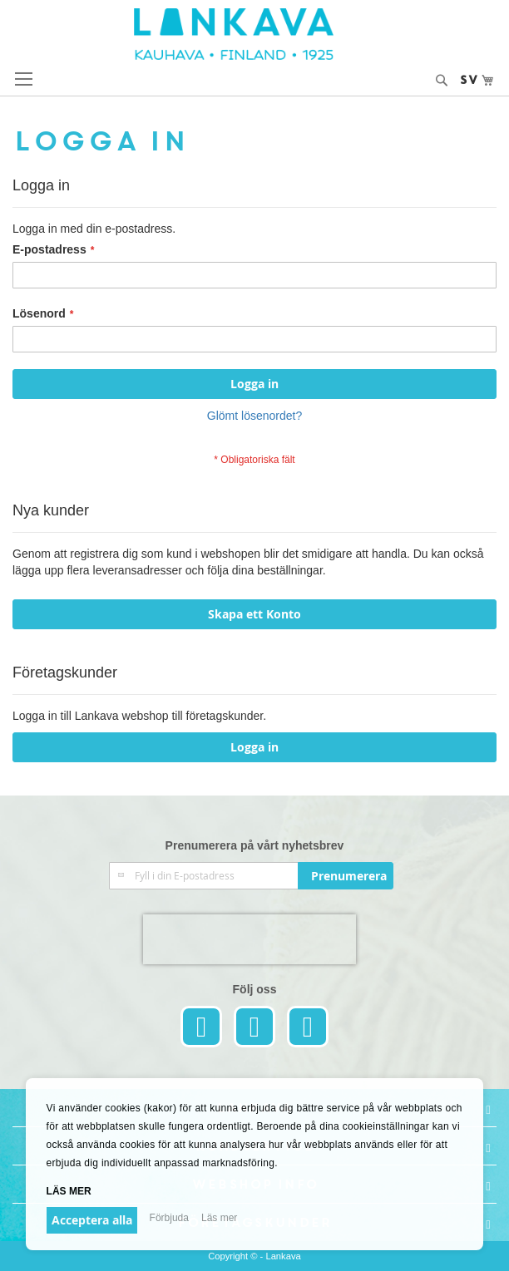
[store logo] (255, 34)
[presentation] (249, 939)
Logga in (254, 747)
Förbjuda (169, 1218)
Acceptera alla (92, 1220)
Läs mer (69, 1191)
